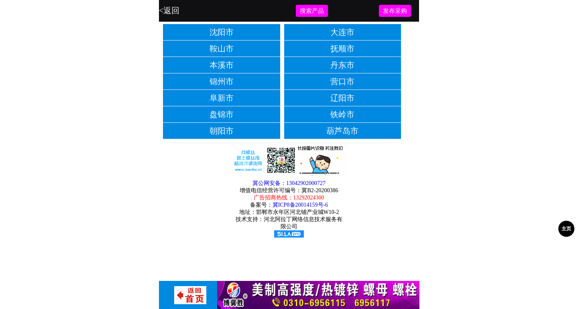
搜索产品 (312, 11)
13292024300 (308, 198)
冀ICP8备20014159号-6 (300, 205)
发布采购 (395, 11)
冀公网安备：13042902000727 (289, 183)
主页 (566, 229)
